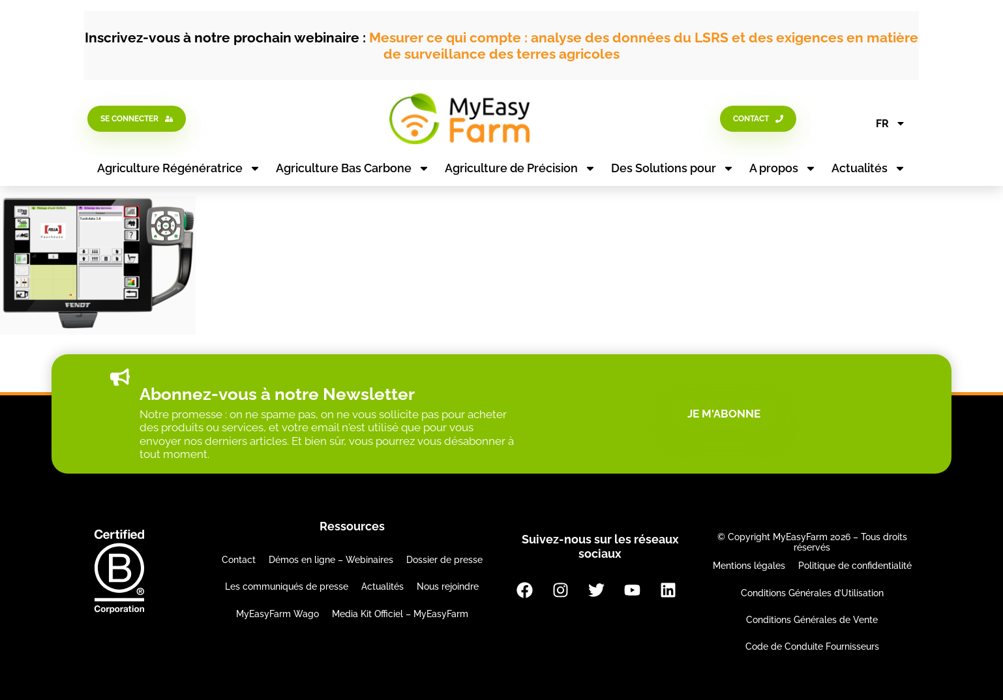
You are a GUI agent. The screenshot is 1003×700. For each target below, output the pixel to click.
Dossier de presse (444, 560)
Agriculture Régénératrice (179, 168)
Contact (239, 560)
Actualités (868, 168)
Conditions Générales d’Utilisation (812, 593)
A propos (782, 168)
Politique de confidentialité (855, 565)
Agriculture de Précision (520, 168)
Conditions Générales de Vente (812, 620)
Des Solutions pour (672, 168)
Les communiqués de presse (286, 586)
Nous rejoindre (448, 586)
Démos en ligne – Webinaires (331, 560)
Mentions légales (749, 565)
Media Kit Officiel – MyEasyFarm (400, 614)
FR (891, 123)
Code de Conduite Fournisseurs (812, 646)
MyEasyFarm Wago (277, 614)
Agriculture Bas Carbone (353, 168)
